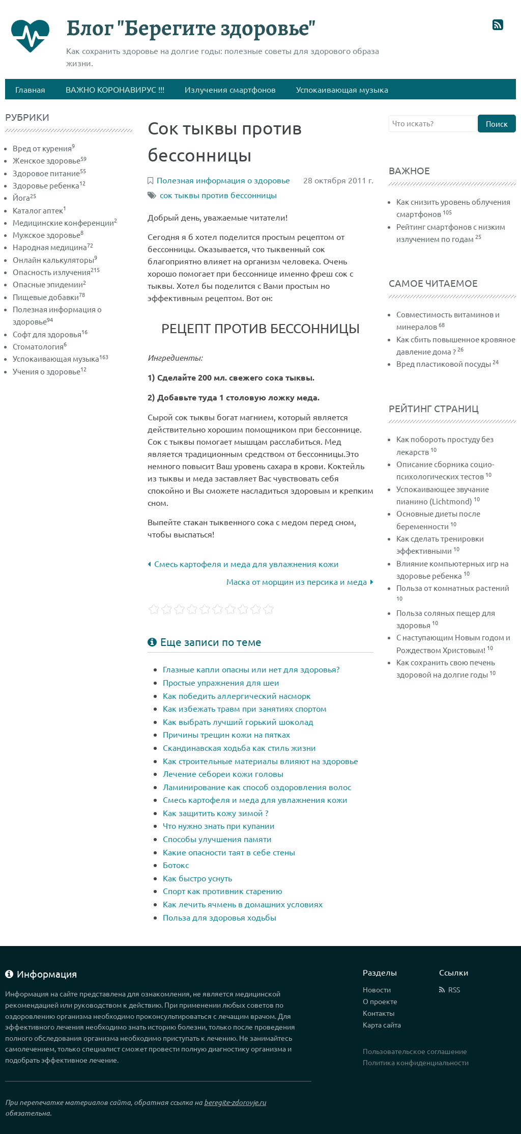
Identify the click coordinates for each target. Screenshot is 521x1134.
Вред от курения (44, 148)
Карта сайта (382, 1024)
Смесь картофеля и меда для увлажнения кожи (243, 563)
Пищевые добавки (49, 297)
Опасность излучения (56, 272)
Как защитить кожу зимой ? (215, 812)
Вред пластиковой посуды (443, 363)
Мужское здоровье (48, 234)
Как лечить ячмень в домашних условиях (243, 904)
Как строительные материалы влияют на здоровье (260, 760)
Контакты (379, 1012)
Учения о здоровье (49, 371)
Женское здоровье (49, 160)
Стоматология (40, 346)
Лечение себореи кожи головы (223, 773)
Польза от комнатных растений (452, 587)
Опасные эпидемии (49, 284)
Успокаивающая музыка (60, 358)
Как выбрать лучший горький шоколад (238, 721)
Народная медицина (53, 247)
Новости (377, 989)
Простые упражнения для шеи (221, 682)
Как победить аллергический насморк (237, 695)
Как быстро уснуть (197, 878)
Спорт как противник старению (222, 890)
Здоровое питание (49, 173)
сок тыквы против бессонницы (218, 195)
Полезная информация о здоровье (223, 180)
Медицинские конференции (65, 222)
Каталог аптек (39, 210)
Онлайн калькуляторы (55, 259)
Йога (24, 197)
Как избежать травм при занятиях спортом (245, 708)
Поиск (497, 123)
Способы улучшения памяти (217, 838)
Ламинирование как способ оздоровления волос (257, 786)
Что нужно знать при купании (219, 825)
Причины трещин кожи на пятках (226, 734)
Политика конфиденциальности (416, 1062)
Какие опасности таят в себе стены (229, 852)
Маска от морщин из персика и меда (299, 581)
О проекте (380, 1001)
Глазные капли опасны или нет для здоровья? (251, 669)
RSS (454, 989)
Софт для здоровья (50, 334)
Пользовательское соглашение (415, 1051)
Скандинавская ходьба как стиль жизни (239, 747)
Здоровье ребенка (49, 185)
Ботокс (176, 864)
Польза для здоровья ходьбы (219, 917)
